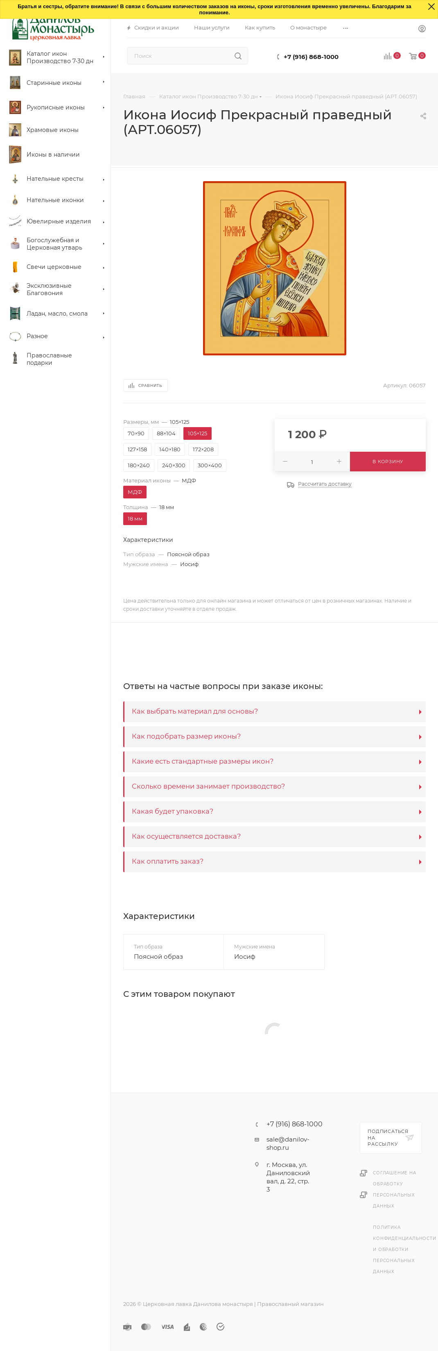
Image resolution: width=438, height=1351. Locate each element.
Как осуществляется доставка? (186, 836)
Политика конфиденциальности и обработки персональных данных (404, 1249)
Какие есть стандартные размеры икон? (202, 761)
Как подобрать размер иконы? (186, 736)
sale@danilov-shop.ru (287, 1143)
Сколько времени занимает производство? (208, 786)
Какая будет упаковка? (172, 811)
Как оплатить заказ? (167, 861)
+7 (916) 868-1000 (311, 57)
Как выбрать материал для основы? (195, 711)
